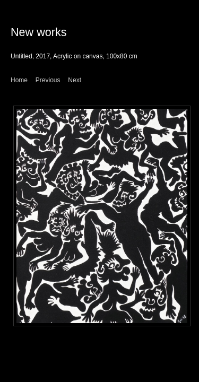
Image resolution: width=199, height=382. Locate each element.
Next (74, 80)
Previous (48, 80)
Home (19, 80)
